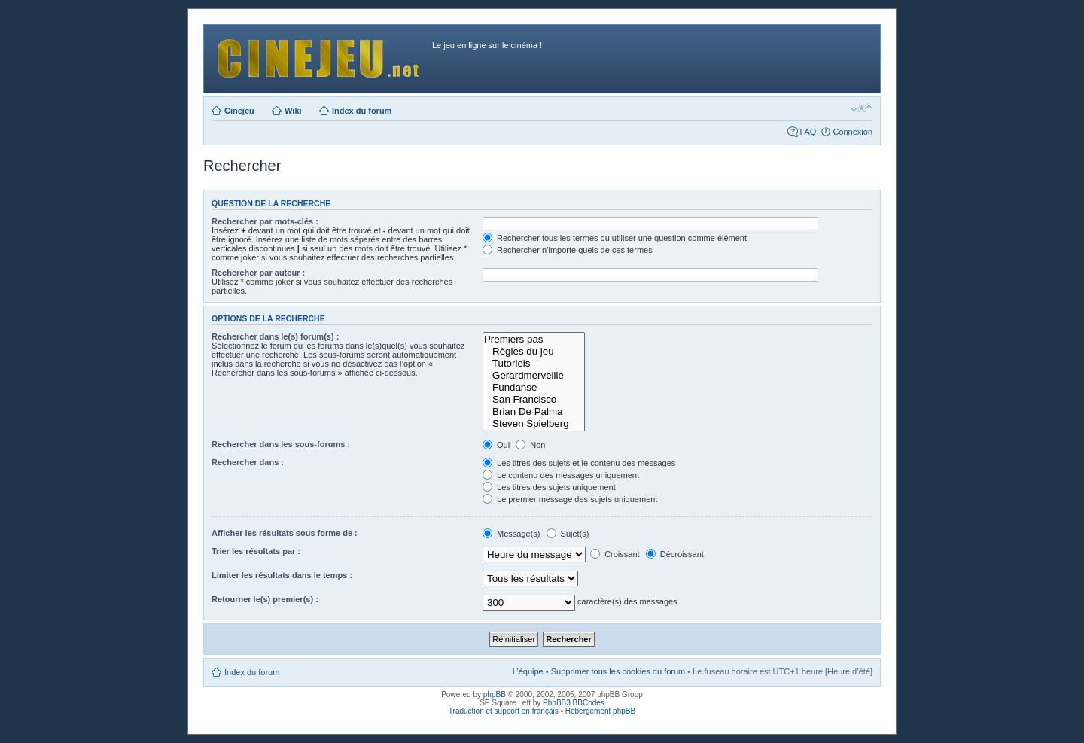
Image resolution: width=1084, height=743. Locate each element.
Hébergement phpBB (600, 711)
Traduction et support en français (504, 711)
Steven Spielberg (533, 424)
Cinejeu (239, 110)
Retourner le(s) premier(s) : (265, 599)
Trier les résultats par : (256, 551)
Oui (496, 444)
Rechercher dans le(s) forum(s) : (275, 336)
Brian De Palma (533, 412)
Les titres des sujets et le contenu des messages (579, 462)
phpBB (494, 694)
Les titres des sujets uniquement (549, 487)
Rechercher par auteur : (258, 272)
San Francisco (533, 400)
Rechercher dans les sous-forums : (281, 444)
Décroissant (675, 554)
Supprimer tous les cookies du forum (618, 671)
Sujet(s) (568, 533)
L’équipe (528, 671)
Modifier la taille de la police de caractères (861, 107)
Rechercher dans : (248, 462)
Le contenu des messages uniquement (561, 475)
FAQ (807, 131)
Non (530, 444)
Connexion (852, 131)
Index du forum (361, 110)
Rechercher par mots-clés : (265, 221)
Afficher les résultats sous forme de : (285, 532)
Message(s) (513, 533)
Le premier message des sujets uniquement (570, 499)
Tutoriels (533, 364)
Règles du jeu (533, 352)
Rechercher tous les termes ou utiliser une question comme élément (615, 237)
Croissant (615, 554)
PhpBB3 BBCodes (573, 703)
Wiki (293, 110)
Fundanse (533, 388)
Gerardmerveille (533, 376)
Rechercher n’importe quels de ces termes (568, 249)
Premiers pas (533, 339)
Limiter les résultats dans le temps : (282, 575)
